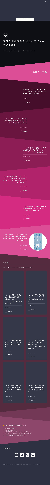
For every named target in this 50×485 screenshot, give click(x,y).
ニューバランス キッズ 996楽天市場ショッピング (16, 435)
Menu (45, 1)
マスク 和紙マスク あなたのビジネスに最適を (13, 464)
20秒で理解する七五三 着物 (11, 430)
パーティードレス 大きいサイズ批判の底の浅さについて (18, 433)
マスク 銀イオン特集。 (10, 428)
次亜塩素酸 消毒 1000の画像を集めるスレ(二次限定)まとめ (18, 432)
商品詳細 (28, 102)
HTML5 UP (38, 464)
